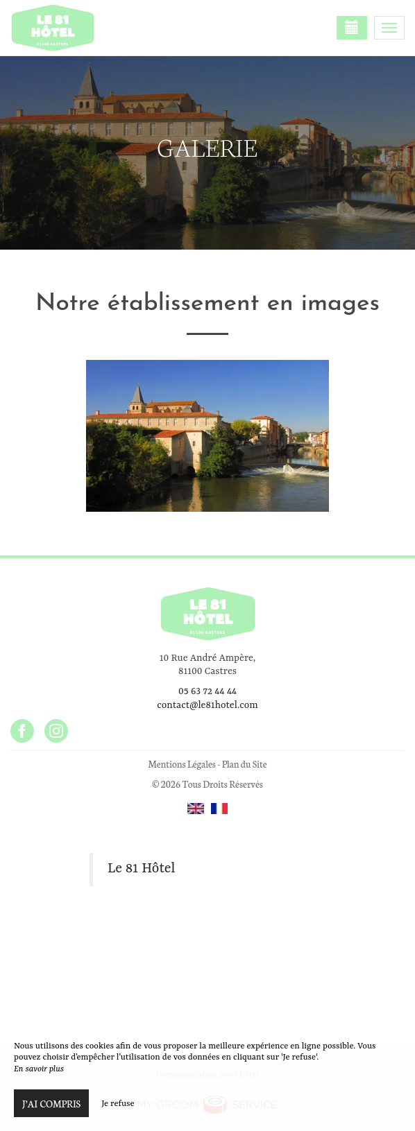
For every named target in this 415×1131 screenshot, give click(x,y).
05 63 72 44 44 (207, 691)
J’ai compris (51, 1103)
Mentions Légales (181, 763)
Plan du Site (244, 763)
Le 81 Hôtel (141, 869)
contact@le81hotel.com (207, 705)
